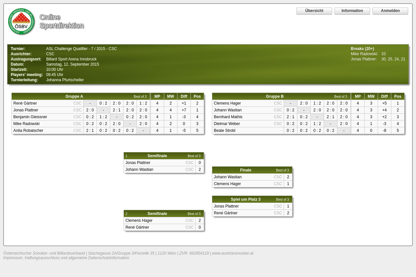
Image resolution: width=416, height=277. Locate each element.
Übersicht (314, 10)
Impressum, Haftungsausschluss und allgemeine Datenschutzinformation (66, 258)
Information (352, 10)
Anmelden (390, 10)
